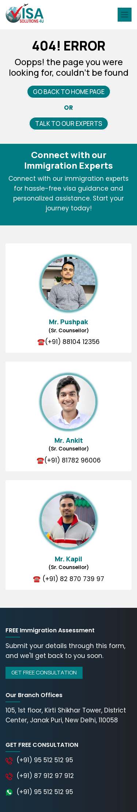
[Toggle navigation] (125, 15)
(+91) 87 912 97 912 (45, 775)
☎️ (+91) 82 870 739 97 (68, 579)
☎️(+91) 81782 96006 (69, 460)
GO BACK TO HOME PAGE (68, 91)
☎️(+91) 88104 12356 (68, 341)
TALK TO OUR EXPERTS (68, 123)
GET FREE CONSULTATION (44, 672)
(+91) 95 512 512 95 (44, 760)
